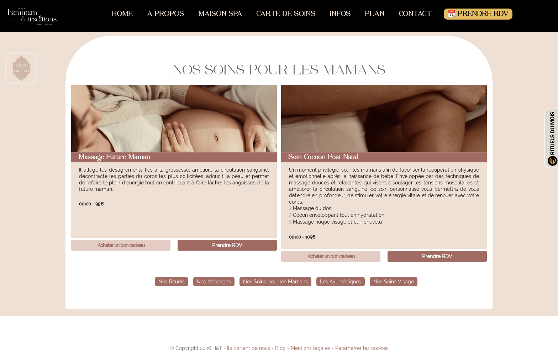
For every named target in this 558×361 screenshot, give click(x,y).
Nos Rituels (171, 281)
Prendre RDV (227, 245)
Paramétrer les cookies (362, 348)
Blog (280, 348)
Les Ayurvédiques (340, 281)
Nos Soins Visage (393, 281)
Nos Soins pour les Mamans (275, 281)
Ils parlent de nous (248, 348)
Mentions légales (310, 348)
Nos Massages (214, 281)
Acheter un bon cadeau (121, 245)
